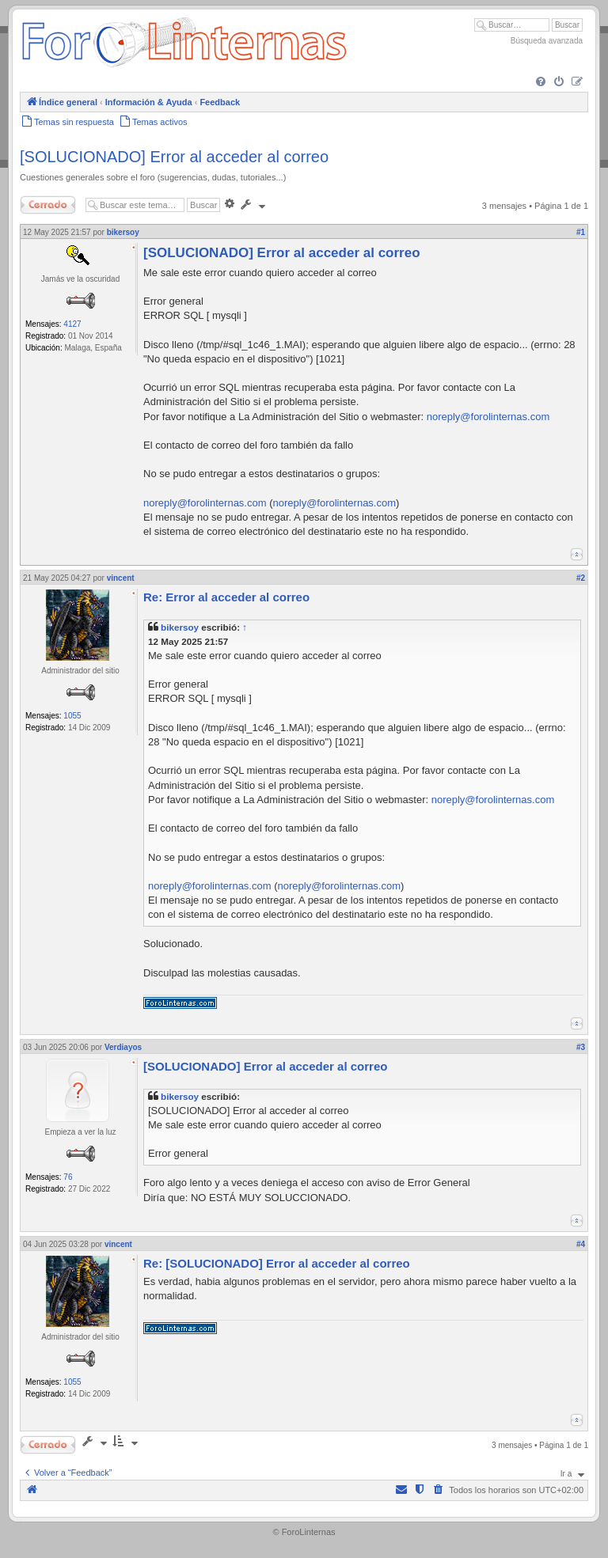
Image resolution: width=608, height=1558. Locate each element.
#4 (580, 1244)
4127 (72, 324)
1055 (72, 715)
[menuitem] (541, 82)
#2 (580, 578)
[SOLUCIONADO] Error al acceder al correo (174, 156)
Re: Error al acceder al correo (226, 597)
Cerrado (48, 204)
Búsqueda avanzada (547, 40)
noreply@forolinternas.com (488, 417)
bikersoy (180, 627)
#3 (580, 1047)
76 (67, 1177)
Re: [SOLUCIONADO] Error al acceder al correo (276, 1263)
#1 (580, 232)
